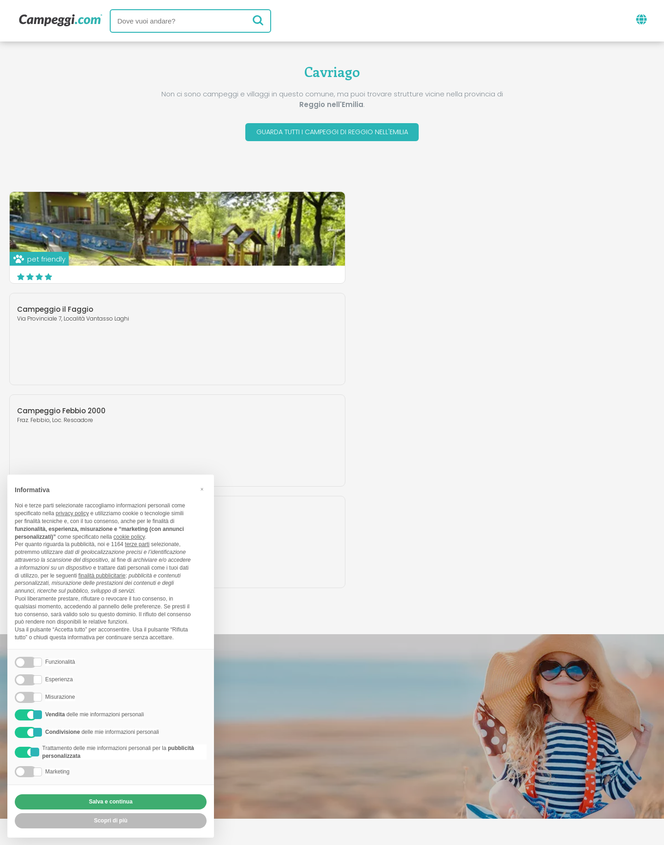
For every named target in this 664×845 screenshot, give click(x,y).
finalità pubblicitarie (101, 575)
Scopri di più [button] (111, 820)
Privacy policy (290, 784)
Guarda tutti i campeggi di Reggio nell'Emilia (332, 133)
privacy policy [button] (72, 513)
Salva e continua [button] (111, 801)
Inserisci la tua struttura (300, 768)
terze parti (137, 544)
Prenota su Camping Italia (411, 768)
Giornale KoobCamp (349, 730)
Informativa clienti (366, 784)
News (284, 730)
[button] (202, 489)
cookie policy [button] (129, 537)
